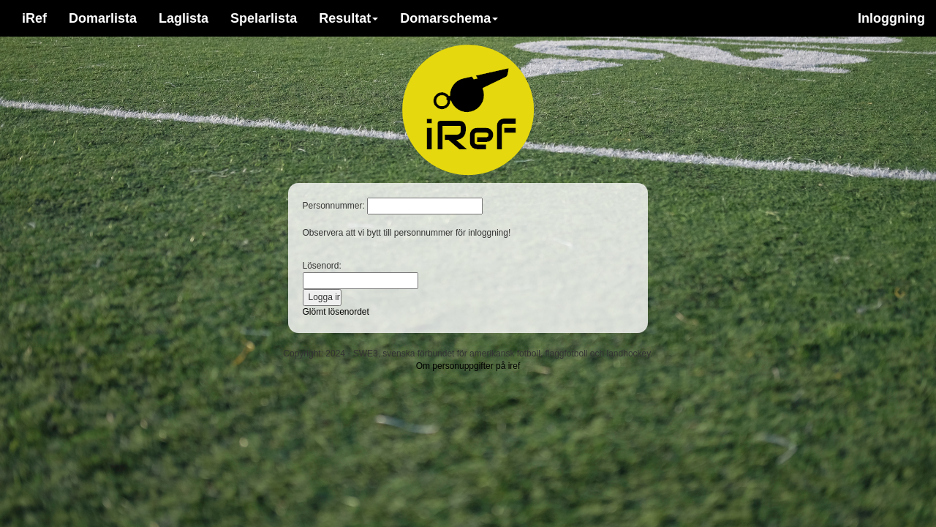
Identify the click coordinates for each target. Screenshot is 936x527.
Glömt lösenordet (336, 312)
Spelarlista (263, 18)
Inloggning (891, 18)
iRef (34, 18)
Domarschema (449, 18)
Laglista (183, 18)
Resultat (348, 18)
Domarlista (103, 18)
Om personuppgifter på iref (468, 366)
